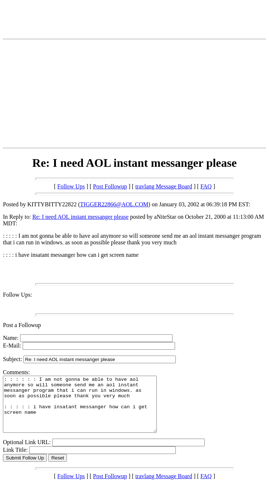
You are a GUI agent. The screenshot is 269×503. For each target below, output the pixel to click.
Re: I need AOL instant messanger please (80, 217)
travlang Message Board (163, 186)
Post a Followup (22, 325)
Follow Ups (71, 186)
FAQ (206, 186)
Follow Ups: (17, 295)
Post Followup (110, 186)
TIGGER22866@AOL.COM (114, 204)
